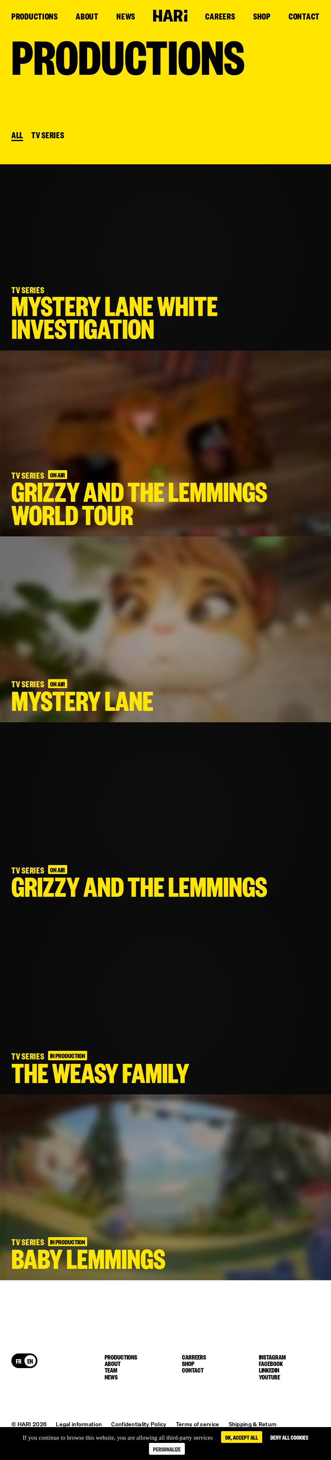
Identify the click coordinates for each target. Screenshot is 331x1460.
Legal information (79, 1423)
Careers (220, 17)
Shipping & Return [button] (253, 1423)
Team (111, 1369)
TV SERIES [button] (47, 135)
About (87, 17)
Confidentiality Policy (138, 1423)
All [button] (17, 135)
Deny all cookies (289, 1437)
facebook (271, 1363)
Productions (34, 17)
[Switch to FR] (18, 1360)
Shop (262, 17)
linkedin (269, 1369)
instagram (272, 1356)
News (125, 17)
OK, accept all (241, 1437)
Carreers (194, 1356)
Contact (304, 17)
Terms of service (197, 1423)
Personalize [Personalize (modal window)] (167, 1449)
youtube (269, 1376)
